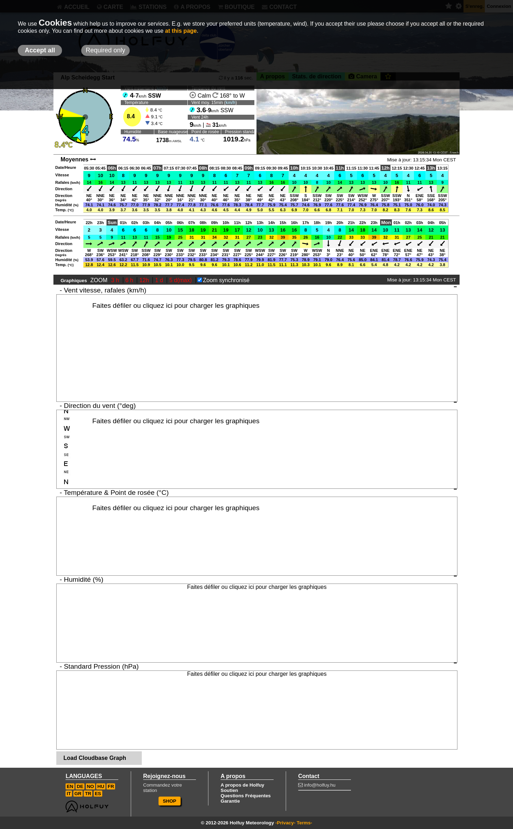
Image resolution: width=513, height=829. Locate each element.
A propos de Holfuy (242, 785)
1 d (160, 280)
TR (88, 793)
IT (69, 793)
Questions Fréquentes (246, 795)
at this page (181, 31)
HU (100, 786)
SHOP (169, 801)
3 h (116, 280)
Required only (105, 50)
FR (111, 786)
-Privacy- (285, 822)
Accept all (40, 50)
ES (98, 793)
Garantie (230, 801)
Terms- (304, 822)
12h (144, 280)
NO (90, 786)
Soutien (229, 790)
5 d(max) (181, 280)
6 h (130, 280)
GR (78, 793)
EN (70, 786)
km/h (230, 102)
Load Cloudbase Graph (94, 758)
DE (80, 786)
